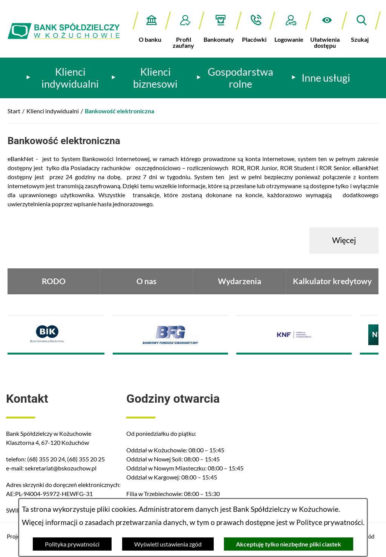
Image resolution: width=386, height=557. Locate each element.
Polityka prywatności (72, 544)
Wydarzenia (239, 281)
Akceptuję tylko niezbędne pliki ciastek (288, 544)
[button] (327, 30)
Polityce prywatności (329, 522)
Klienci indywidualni (52, 110)
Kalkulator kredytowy (332, 281)
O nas (146, 281)
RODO (54, 281)
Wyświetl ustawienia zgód (168, 544)
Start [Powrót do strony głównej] (14, 110)
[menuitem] (65, 78)
